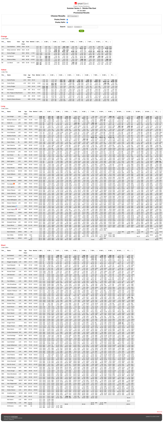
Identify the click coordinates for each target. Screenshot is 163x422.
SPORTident (14, 416)
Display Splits (60, 22)
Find (81, 31)
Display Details (59, 19)
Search (62, 26)
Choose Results (58, 16)
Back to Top (159, 411)
